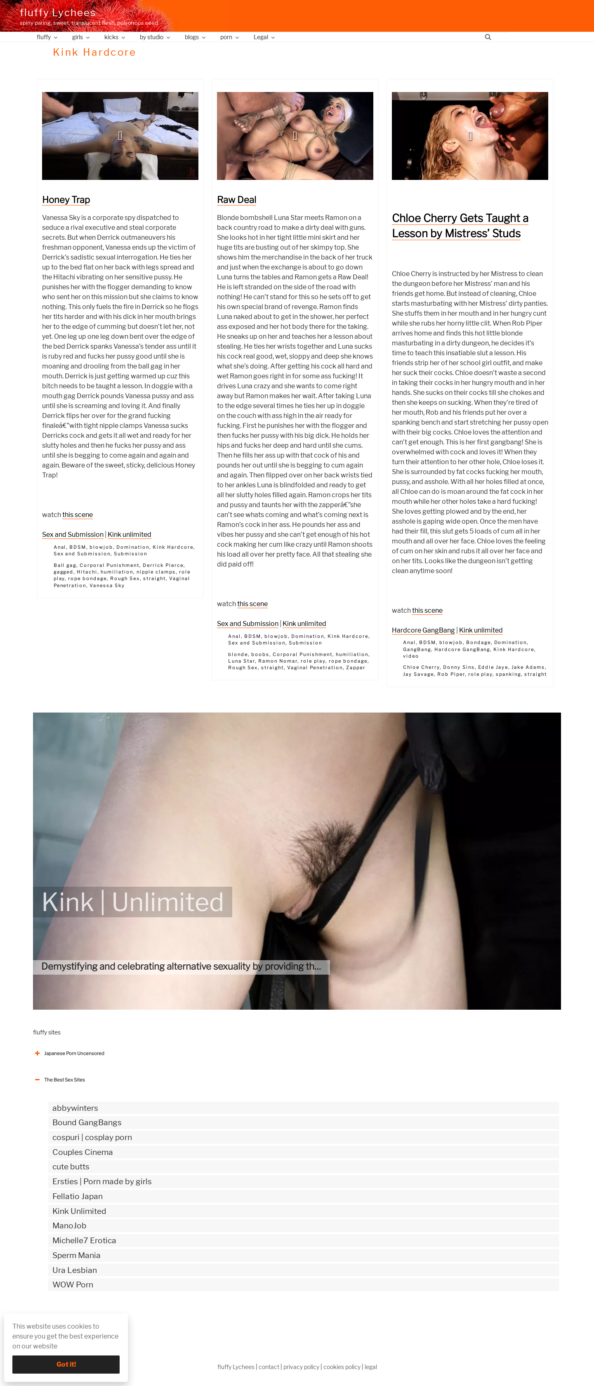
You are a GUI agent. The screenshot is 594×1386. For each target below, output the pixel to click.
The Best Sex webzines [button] (64, 1319)
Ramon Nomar (277, 661)
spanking (508, 674)
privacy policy (301, 1366)
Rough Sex (125, 578)
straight (154, 578)
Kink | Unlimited (132, 902)
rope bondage (87, 578)
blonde (238, 654)
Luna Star (241, 661)
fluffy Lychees (58, 13)
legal (371, 1366)
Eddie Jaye (493, 667)
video (411, 656)
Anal (60, 547)
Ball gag (65, 565)
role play (313, 661)
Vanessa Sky (107, 585)
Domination (132, 547)
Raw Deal (236, 199)
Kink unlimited (129, 534)
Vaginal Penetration (315, 668)
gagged (64, 572)
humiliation (117, 572)
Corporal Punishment (109, 565)
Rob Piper (451, 674)
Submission (130, 554)
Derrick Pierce (163, 565)
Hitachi (87, 572)
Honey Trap (66, 199)
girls (81, 36)
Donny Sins (459, 667)
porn (230, 36)
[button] (120, 136)
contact (269, 1366)
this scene (77, 515)
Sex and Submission (73, 534)
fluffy (48, 36)
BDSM (77, 547)
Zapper (355, 668)
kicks (115, 36)
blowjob (101, 547)
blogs (196, 36)
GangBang (417, 649)
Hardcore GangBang (423, 630)
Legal (265, 36)
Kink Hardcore (173, 547)
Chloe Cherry (421, 667)
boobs (260, 654)
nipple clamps (156, 572)
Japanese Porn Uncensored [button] (68, 1053)
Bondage (478, 642)
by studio (155, 36)
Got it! (66, 1364)
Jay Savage (418, 674)
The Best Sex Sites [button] (59, 1080)
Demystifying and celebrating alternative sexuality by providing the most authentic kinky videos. (241, 966)
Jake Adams (528, 667)
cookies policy (342, 1366)
